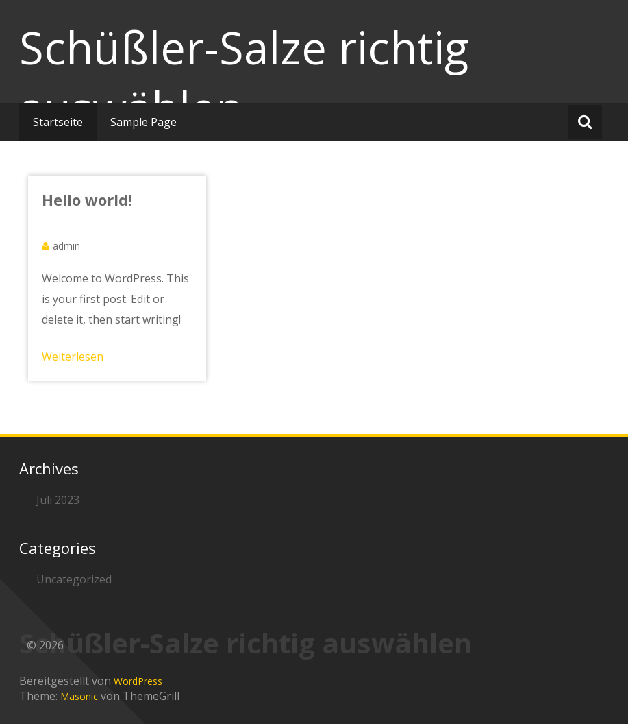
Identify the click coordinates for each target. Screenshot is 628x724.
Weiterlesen (72, 356)
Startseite (58, 122)
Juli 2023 (57, 499)
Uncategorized (74, 579)
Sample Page (143, 122)
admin (66, 245)
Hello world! (87, 199)
